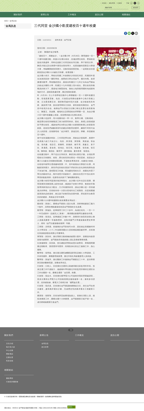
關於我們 (18, 14)
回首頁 (104, 3)
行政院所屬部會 (12, 382)
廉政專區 (9, 378)
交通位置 (9, 357)
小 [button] (131, 3)
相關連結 (126, 14)
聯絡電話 (9, 354)
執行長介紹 (10, 347)
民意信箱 (9, 361)
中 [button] (135, 3)
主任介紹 (9, 343)
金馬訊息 (13, 21)
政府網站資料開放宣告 (53, 396)
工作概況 (72, 14)
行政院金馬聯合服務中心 (31, 6)
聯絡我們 (40, 396)
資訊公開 (99, 14)
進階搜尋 (135, 7)
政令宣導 (45, 347)
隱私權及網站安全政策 (27, 396)
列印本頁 (136, 33)
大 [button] (138, 3)
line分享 (129, 33)
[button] (70, 330)
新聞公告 (45, 14)
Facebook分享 (125, 33)
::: (101, 3)
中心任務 (9, 350)
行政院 (119, 3)
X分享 (132, 33)
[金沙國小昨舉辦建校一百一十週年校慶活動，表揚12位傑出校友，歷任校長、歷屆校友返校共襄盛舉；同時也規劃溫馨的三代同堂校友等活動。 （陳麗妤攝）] (116, 59)
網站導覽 (112, 3)
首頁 (6, 21)
